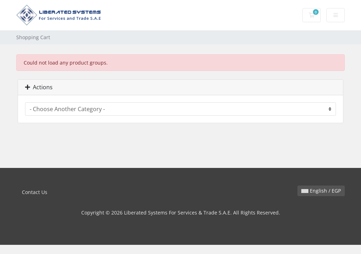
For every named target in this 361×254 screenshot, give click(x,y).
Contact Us (34, 192)
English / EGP (321, 190)
